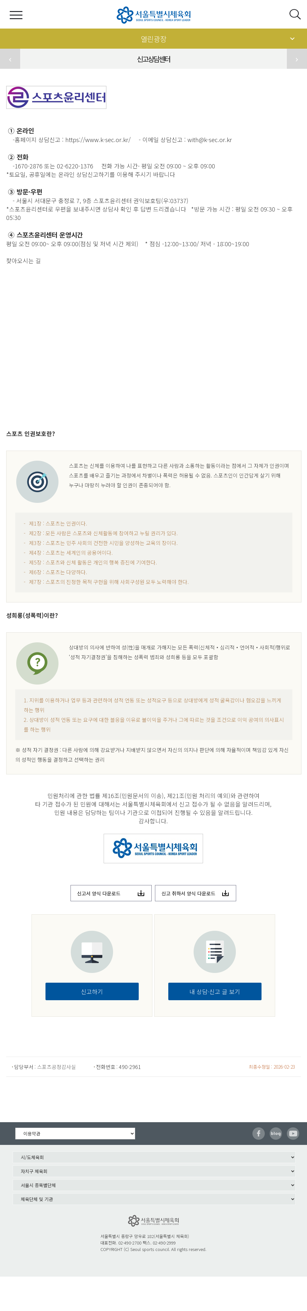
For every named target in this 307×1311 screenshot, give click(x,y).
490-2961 (130, 1067)
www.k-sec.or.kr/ (108, 139)
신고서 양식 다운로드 (99, 893)
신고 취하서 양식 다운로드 (188, 893)
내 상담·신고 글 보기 (214, 991)
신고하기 (92, 991)
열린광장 (154, 38)
